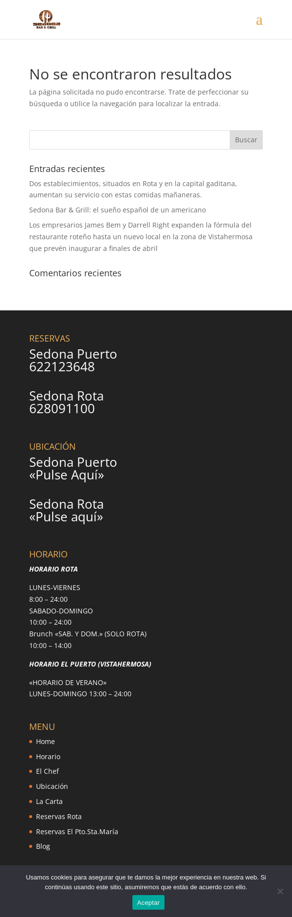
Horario (48, 756)
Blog (43, 846)
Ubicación (52, 786)
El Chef (47, 771)
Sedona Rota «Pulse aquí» (66, 510)
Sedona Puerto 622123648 (73, 360)
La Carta (49, 801)
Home (45, 741)
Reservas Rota (59, 816)
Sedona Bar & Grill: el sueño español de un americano (117, 209)
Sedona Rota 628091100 (66, 402)
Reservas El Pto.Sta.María (77, 831)
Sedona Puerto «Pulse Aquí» (73, 468)
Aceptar (148, 902)
